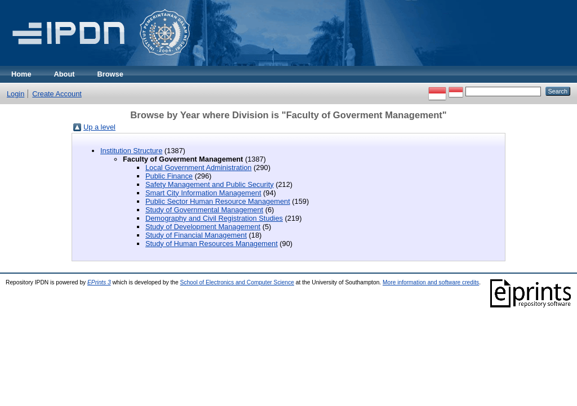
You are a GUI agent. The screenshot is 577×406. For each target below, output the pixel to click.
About (64, 74)
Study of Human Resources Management (211, 243)
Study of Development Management (202, 226)
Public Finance (169, 176)
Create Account (57, 94)
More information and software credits (431, 282)
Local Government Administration (198, 167)
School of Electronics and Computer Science (237, 282)
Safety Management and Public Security (209, 184)
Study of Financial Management (196, 235)
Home (21, 74)
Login (15, 94)
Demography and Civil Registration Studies (214, 218)
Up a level (99, 127)
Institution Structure (131, 150)
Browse (110, 74)
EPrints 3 (99, 282)
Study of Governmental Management (204, 210)
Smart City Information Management (203, 193)
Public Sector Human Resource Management (217, 201)
